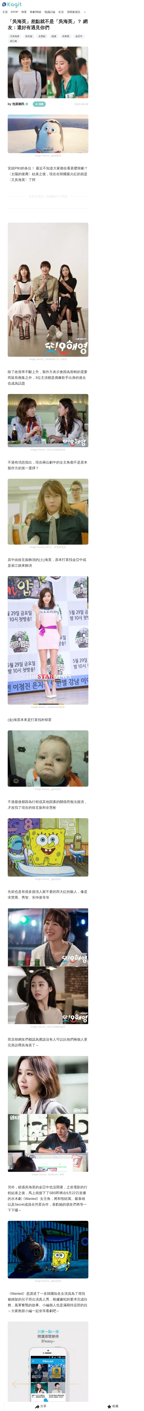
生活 (61, 11)
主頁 (5, 11)
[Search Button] (85, 12)
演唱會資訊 (73, 11)
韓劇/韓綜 (35, 11)
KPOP (14, 11)
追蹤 (39, 104)
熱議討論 (49, 11)
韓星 (24, 11)
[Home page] (12, 5)
